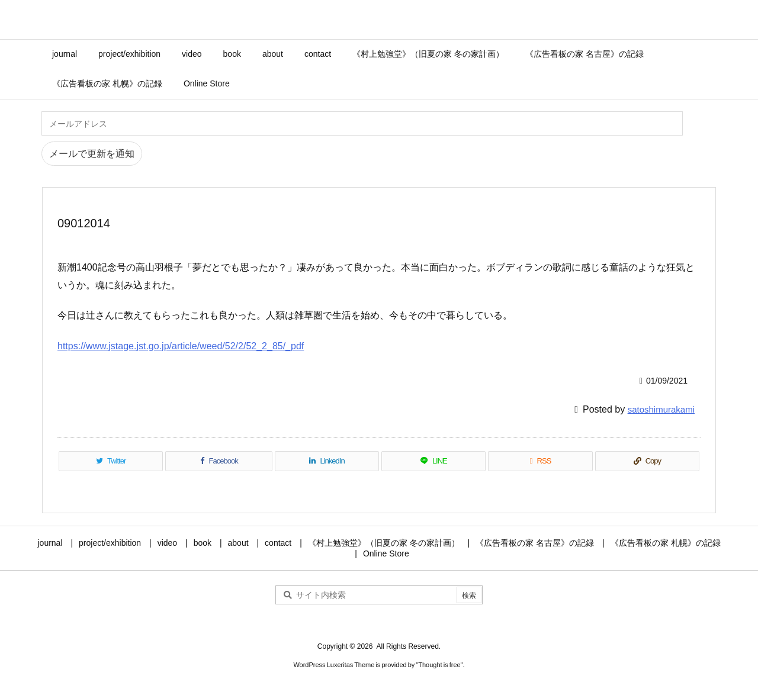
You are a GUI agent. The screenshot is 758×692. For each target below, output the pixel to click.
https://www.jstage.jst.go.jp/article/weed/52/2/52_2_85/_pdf (180, 346)
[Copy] (647, 461)
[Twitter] (111, 461)
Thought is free (439, 664)
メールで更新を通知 (91, 154)
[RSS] (540, 461)
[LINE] (433, 461)
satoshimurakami (661, 409)
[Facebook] (218, 461)
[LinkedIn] (327, 461)
